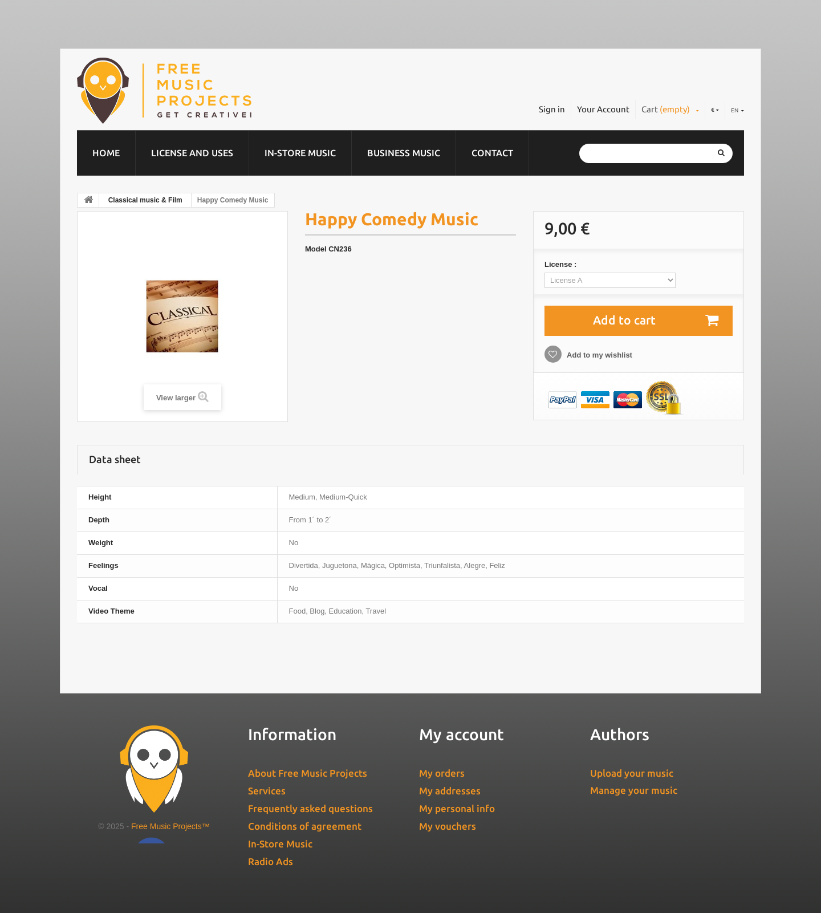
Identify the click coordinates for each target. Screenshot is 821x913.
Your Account (603, 109)
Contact (492, 153)
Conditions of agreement (304, 826)
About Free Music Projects (307, 773)
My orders (442, 773)
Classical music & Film (145, 200)
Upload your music (631, 773)
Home (106, 153)
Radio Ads (270, 861)
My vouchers (447, 826)
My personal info (457, 808)
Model (316, 249)
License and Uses (192, 153)
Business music (403, 153)
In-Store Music (300, 153)
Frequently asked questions (310, 808)
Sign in (552, 109)
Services (267, 790)
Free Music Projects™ (170, 826)
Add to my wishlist (598, 355)
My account (461, 734)
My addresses (450, 790)
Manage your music (633, 790)
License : (561, 264)
